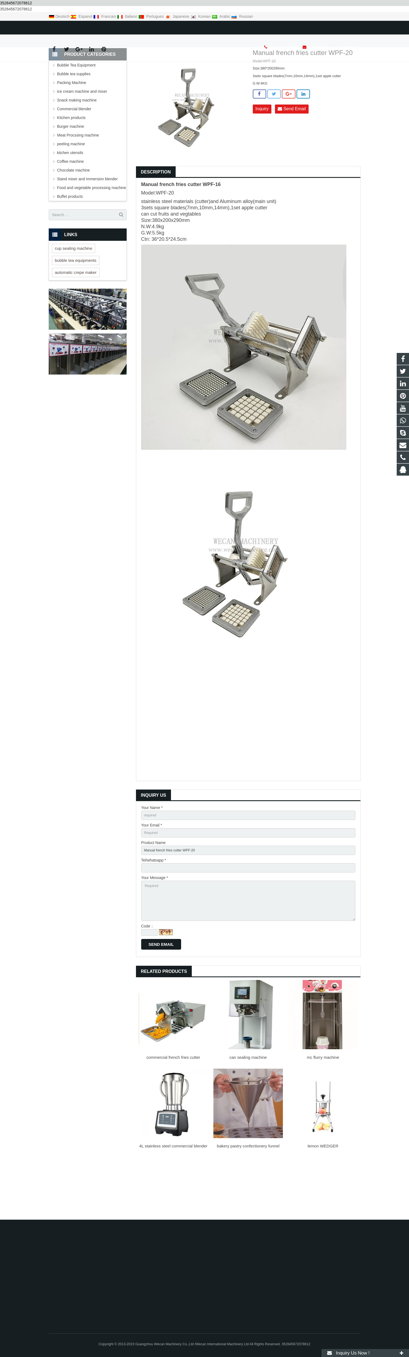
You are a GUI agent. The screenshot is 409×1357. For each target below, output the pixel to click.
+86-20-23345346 (68, 26)
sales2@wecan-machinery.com (118, 26)
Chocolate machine (73, 214)
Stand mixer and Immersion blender (87, 223)
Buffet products (70, 240)
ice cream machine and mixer (82, 135)
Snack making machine (77, 144)
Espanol (82, 16)
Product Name (153, 889)
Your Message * (154, 927)
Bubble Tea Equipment (76, 109)
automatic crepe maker (76, 316)
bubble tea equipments (76, 304)
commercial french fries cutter (173, 1112)
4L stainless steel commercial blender (173, 1201)
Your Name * (152, 851)
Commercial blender (74, 153)
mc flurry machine (323, 1112)
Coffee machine (70, 205)
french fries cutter (180, 228)
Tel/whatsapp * (153, 908)
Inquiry (262, 153)
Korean (201, 16)
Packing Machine (71, 126)
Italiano (127, 16)
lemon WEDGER (323, 1201)
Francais (105, 16)
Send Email (292, 153)
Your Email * (151, 870)
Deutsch (60, 16)
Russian (242, 16)
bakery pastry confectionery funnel (248, 1201)
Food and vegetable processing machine (91, 232)
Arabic (221, 16)
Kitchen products (71, 162)
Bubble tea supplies (74, 118)
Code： (147, 981)
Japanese (177, 16)
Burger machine (70, 170)
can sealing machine (248, 1112)
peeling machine (71, 188)
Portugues (151, 16)
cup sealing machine (73, 292)
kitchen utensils (70, 197)
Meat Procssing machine (78, 179)
